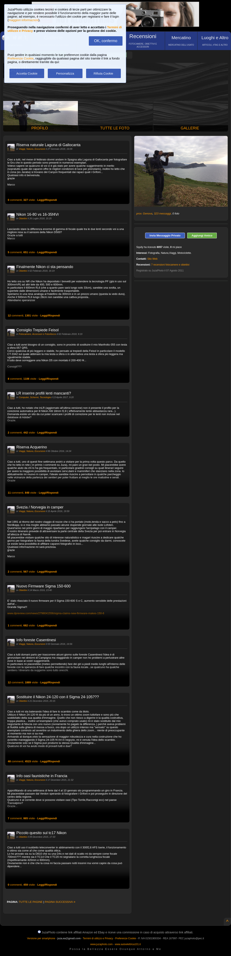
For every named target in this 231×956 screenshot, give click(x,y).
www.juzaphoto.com (101, 944)
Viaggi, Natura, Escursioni (32, 149)
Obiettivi (23, 218)
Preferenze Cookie (21, 58)
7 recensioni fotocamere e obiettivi (170, 264)
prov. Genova (144, 213)
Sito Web (152, 258)
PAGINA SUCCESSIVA (60, 901)
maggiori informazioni (24, 20)
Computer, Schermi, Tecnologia (35, 397)
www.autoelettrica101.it (128, 944)
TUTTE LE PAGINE (31, 901)
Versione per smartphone (41, 938)
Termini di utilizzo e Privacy (98, 938)
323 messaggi (162, 213)
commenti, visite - (32, 199)
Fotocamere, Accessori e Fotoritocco (37, 334)
